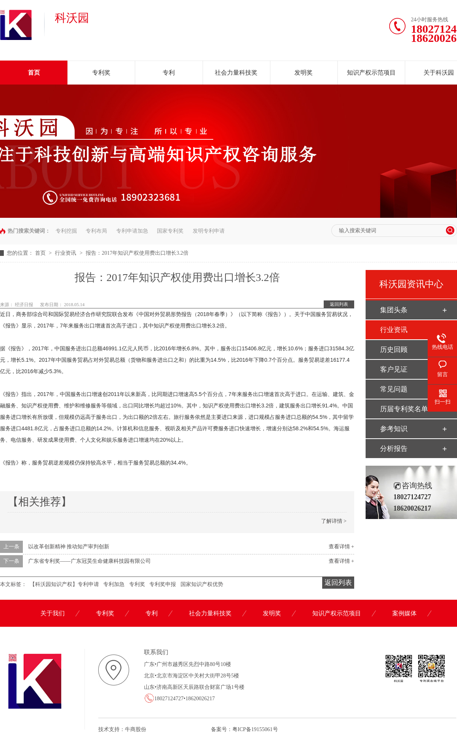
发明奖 (303, 72)
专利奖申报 (162, 584)
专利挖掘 (66, 231)
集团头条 (393, 310)
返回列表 (339, 304)
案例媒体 (404, 613)
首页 (34, 72)
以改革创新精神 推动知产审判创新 (69, 546)
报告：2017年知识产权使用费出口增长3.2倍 (137, 253)
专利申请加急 (132, 231)
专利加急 (114, 584)
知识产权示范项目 (371, 72)
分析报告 (393, 448)
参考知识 (393, 429)
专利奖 (101, 72)
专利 (169, 72)
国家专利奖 (170, 231)
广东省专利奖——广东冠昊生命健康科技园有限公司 (89, 561)
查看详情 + (341, 546)
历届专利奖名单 (404, 409)
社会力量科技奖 (236, 72)
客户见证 (393, 369)
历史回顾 (393, 349)
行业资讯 (66, 253)
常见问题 (393, 389)
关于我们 (52, 613)
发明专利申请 (209, 231)
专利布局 (96, 231)
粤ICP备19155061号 (255, 729)
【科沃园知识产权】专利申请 (64, 584)
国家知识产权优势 (202, 584)
